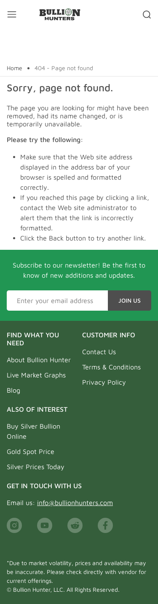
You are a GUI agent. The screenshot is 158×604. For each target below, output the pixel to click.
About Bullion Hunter (39, 359)
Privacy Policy (104, 382)
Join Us (129, 300)
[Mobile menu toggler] (12, 14)
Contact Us (99, 351)
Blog (13, 390)
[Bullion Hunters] (60, 14)
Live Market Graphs (36, 375)
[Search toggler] (147, 14)
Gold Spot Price (30, 451)
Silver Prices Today (35, 466)
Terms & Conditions (111, 367)
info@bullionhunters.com (75, 502)
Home (14, 68)
